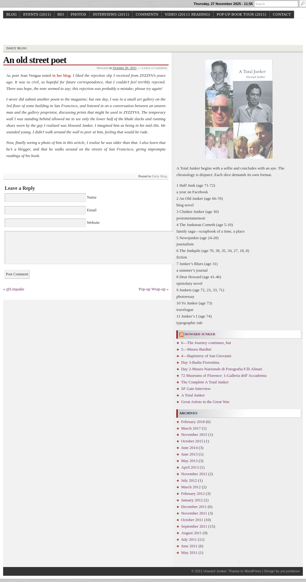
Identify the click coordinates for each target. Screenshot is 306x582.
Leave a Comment (154, 68)
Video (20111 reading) (187, 14)
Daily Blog (16, 48)
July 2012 (189, 480)
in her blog (61, 75)
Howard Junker (153, 32)
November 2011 (194, 513)
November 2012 (194, 473)
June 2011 (189, 546)
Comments (147, 14)
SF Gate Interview (196, 388)
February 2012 (193, 493)
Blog (11, 14)
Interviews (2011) (111, 14)
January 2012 (192, 500)
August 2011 (191, 532)
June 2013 (189, 454)
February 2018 (193, 421)
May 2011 (189, 552)
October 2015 (192, 441)
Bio (60, 14)
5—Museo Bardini (196, 349)
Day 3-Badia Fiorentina (200, 362)
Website (93, 222)
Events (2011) (37, 14)
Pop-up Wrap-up (152, 289)
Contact (282, 14)
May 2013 (189, 460)
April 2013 (190, 467)
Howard (102, 68)
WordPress (252, 571)
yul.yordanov (290, 571)
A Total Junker (193, 395)
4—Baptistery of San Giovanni (206, 355)
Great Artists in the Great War (205, 401)
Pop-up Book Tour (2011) (241, 14)
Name (91, 197)
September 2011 (194, 526)
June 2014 (189, 447)
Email (91, 210)
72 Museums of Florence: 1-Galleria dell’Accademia (224, 375)
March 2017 (191, 428)
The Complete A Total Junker (205, 382)
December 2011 (194, 506)
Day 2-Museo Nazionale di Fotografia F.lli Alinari (221, 369)
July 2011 (189, 539)
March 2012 (191, 487)
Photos (78, 14)
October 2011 (192, 519)
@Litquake (15, 289)
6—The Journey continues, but (206, 342)
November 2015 (194, 434)
